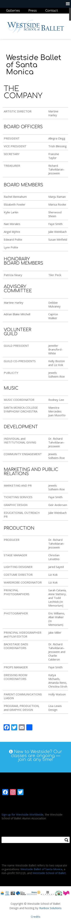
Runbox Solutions (50, 908)
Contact (51, 10)
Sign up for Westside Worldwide (22, 814)
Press (32, 10)
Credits (35, 916)
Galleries (13, 10)
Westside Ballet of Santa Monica (41, 869)
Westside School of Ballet (49, 873)
